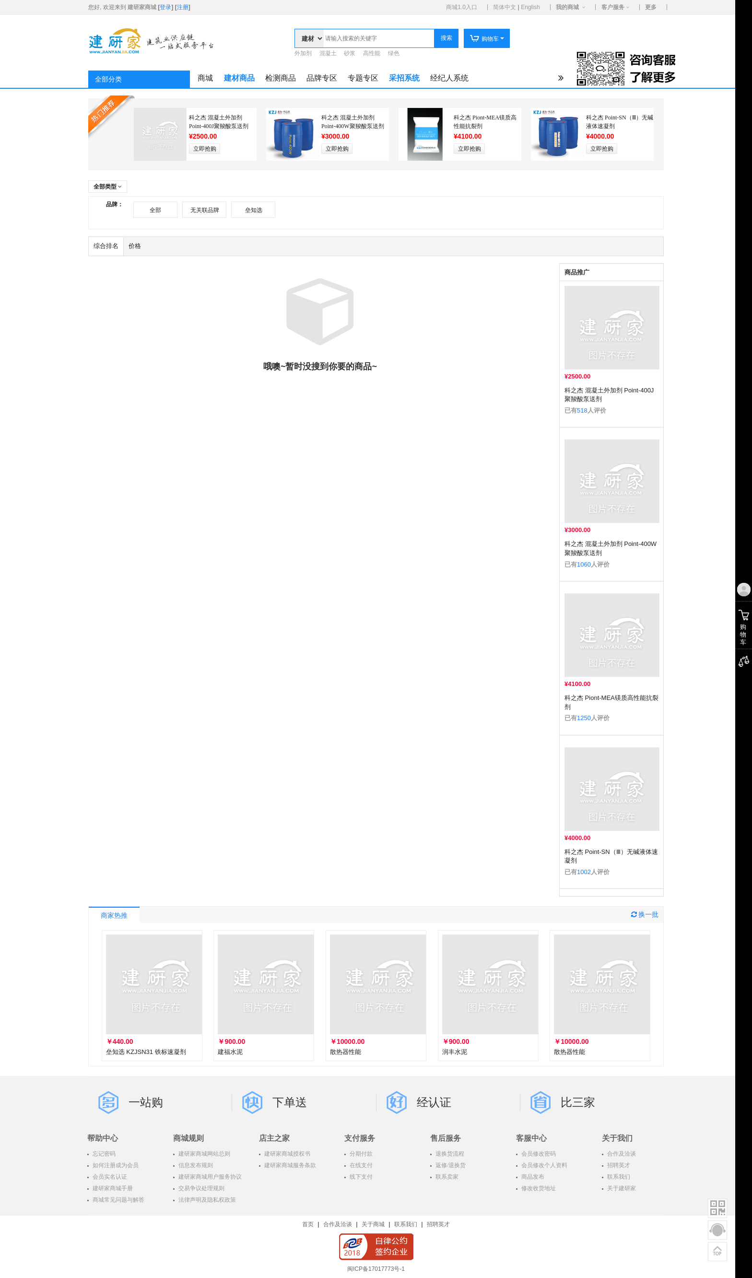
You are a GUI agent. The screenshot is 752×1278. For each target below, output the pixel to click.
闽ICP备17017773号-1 (376, 1269)
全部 (155, 210)
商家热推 (114, 915)
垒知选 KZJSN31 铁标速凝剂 (146, 1051)
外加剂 (303, 53)
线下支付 (360, 1176)
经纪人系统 (449, 78)
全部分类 (108, 79)
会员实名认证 (109, 1176)
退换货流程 (449, 1153)
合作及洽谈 (621, 1153)
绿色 (394, 53)
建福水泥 (230, 1051)
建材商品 (239, 78)
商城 (205, 78)
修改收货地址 (538, 1188)
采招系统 (404, 78)
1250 (584, 718)
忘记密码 (103, 1153)
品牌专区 (321, 78)
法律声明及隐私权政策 (206, 1199)
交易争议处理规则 (200, 1188)
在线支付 (360, 1165)
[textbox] (379, 38)
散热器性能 (345, 1051)
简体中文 (504, 7)
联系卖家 (446, 1176)
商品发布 (532, 1176)
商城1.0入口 (461, 7)
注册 (182, 7)
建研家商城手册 (112, 1188)
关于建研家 (621, 1188)
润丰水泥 (454, 1051)
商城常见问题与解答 (117, 1199)
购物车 (484, 39)
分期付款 (360, 1153)
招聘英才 (618, 1165)
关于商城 (373, 1224)
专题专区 (363, 78)
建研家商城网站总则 (203, 1153)
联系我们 (618, 1176)
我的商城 (567, 7)
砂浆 (349, 53)
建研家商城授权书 (286, 1153)
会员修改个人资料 (543, 1165)
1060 (584, 564)
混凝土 (328, 53)
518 (582, 410)
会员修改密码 (538, 1153)
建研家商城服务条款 (289, 1165)
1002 (584, 872)
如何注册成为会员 (115, 1165)
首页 (308, 1224)
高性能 (371, 53)
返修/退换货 (450, 1165)
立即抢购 (204, 148)
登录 (165, 7)
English (530, 7)
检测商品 (280, 78)
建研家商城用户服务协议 (209, 1176)
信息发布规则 (195, 1165)
